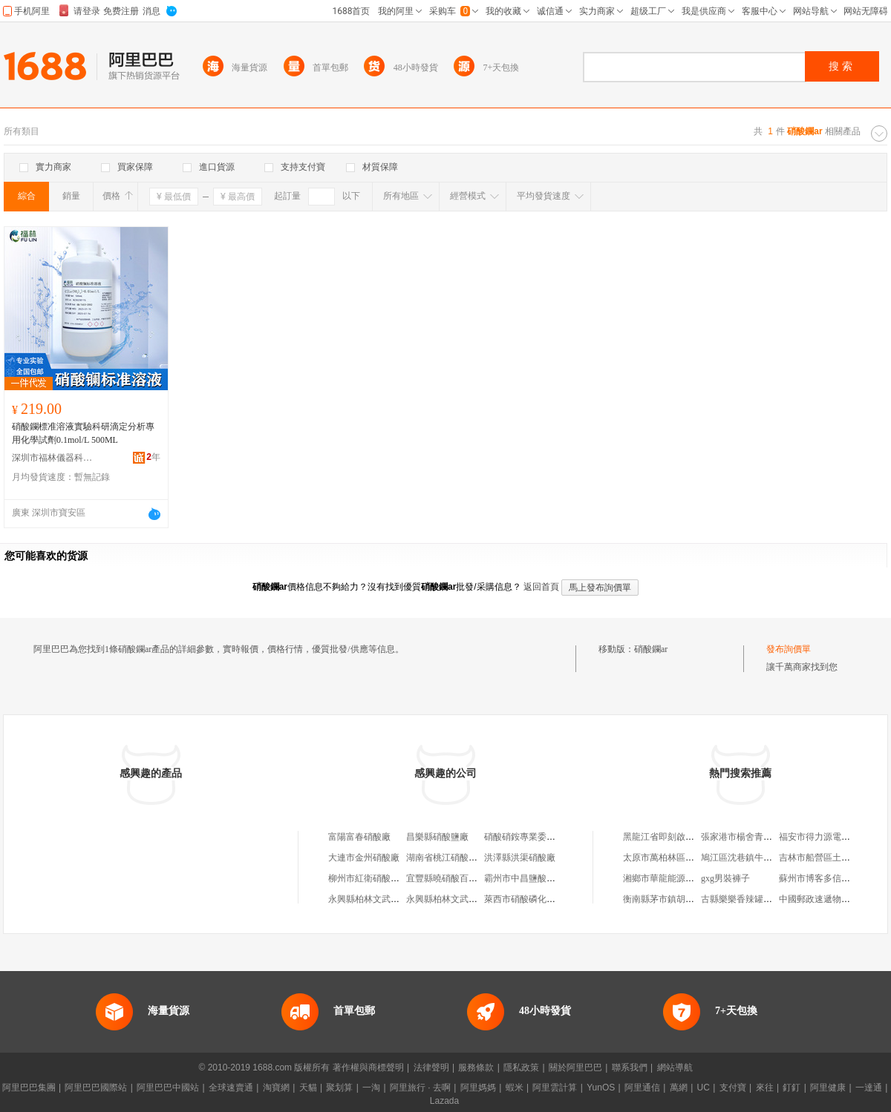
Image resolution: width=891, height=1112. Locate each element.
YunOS (601, 1087)
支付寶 (732, 1087)
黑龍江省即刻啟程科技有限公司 (685, 837)
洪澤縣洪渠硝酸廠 (519, 857)
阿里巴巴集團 (29, 1087)
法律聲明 (431, 1067)
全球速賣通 (231, 1087)
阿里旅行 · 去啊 (420, 1087)
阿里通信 (642, 1087)
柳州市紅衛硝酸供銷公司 (377, 878)
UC (703, 1087)
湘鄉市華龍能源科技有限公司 (681, 878)
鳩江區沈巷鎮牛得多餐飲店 (754, 857)
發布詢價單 (788, 649)
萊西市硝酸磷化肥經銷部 (533, 899)
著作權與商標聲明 (368, 1067)
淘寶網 (276, 1087)
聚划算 (339, 1087)
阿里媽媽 (478, 1087)
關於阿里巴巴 (575, 1067)
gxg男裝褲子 (725, 878)
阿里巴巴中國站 (168, 1087)
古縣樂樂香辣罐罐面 (741, 899)
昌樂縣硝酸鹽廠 (437, 837)
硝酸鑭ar (651, 649)
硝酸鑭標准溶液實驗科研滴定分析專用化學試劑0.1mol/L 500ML (83, 433)
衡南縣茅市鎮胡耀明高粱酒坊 (681, 899)
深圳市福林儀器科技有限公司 (53, 458)
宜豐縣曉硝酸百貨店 (446, 878)
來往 (765, 1087)
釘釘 (791, 1087)
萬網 (679, 1087)
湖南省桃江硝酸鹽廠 (446, 857)
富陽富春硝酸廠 (359, 837)
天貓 (308, 1087)
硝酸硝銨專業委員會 (524, 837)
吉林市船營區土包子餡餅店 (832, 857)
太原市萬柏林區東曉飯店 (672, 857)
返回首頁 (541, 587)
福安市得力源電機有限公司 (832, 837)
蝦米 (514, 1087)
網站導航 (675, 1067)
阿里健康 (828, 1087)
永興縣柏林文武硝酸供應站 (381, 899)
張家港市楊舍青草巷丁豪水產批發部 (772, 837)
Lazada (444, 1101)
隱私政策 (521, 1067)
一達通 (868, 1087)
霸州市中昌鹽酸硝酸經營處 (537, 878)
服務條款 (476, 1067)
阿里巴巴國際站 (96, 1087)
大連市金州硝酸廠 (363, 857)
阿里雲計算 (554, 1087)
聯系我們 (629, 1067)
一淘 (371, 1087)
